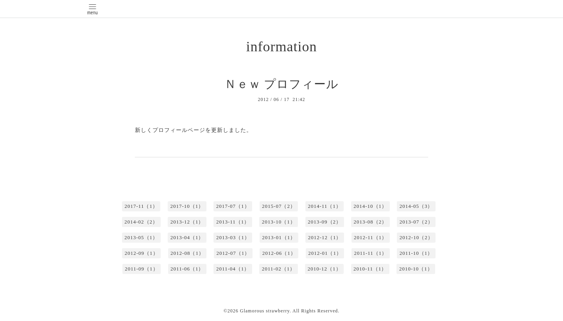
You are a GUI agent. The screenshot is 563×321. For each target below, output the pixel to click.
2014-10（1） (370, 206)
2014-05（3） (416, 206)
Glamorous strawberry (265, 311)
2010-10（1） (416, 269)
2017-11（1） (141, 206)
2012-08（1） (187, 253)
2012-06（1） (279, 253)
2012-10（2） (416, 237)
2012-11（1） (370, 237)
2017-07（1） (233, 206)
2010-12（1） (324, 269)
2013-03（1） (233, 237)
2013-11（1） (232, 222)
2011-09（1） (141, 269)
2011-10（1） (416, 253)
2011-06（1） (187, 269)
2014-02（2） (141, 222)
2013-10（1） (279, 222)
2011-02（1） (278, 269)
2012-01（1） (325, 253)
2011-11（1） (370, 253)
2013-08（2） (370, 222)
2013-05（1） (141, 237)
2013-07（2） (416, 222)
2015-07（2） (279, 206)
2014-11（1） (324, 206)
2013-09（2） (324, 222)
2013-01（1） (279, 237)
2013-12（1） (187, 222)
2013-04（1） (187, 237)
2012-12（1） (325, 237)
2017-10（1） (187, 206)
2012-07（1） (233, 253)
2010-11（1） (370, 269)
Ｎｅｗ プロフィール (281, 84)
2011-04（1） (232, 269)
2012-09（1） (141, 253)
